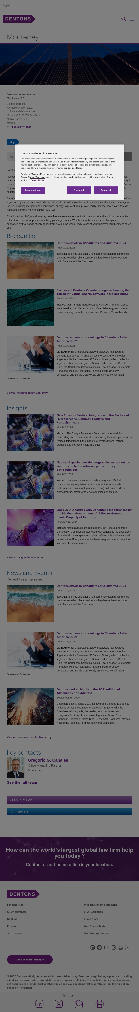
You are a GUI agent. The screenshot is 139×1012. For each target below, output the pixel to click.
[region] (69, 172)
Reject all (79, 190)
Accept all (106, 190)
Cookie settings (32, 190)
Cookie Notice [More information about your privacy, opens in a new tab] (38, 180)
